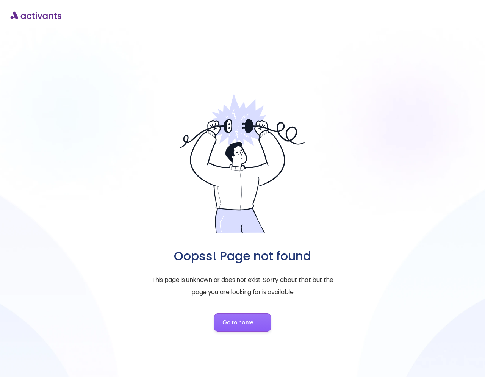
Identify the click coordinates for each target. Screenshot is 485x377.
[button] (242, 322)
